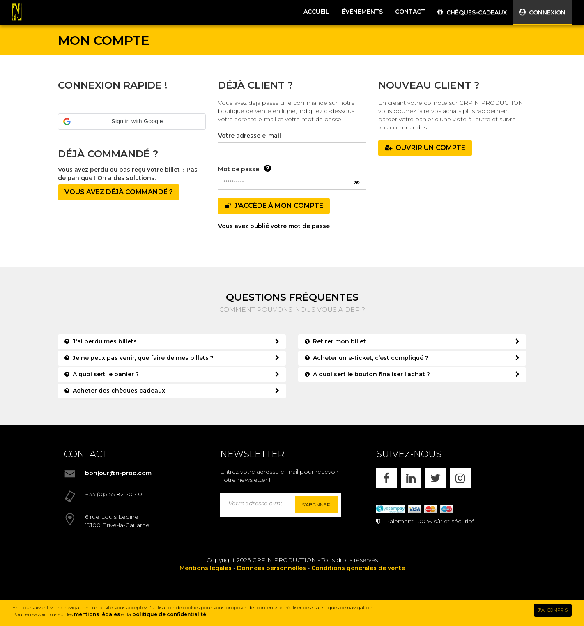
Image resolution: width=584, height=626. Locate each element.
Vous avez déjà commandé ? (118, 192)
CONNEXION (542, 12)
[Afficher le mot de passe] (356, 182)
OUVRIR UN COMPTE (425, 148)
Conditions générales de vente (358, 568)
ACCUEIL (316, 11)
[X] (435, 478)
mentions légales (97, 614)
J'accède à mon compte (274, 205)
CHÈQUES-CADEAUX (472, 12)
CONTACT (410, 11)
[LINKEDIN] (411, 478)
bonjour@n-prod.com (118, 473)
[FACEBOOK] (386, 478)
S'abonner (316, 505)
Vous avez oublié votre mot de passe (274, 226)
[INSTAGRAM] (460, 478)
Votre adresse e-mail (249, 135)
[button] (132, 121)
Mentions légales (205, 568)
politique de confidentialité (169, 614)
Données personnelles (271, 568)
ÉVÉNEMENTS (362, 11)
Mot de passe (238, 169)
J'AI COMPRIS (553, 610)
